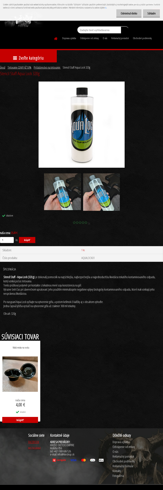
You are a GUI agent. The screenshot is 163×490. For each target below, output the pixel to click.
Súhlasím (151, 13)
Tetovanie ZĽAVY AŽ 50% (19, 67)
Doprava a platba (69, 38)
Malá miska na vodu (21, 347)
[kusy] (7, 240)
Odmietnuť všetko (129, 13)
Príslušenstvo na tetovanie (47, 67)
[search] (125, 31)
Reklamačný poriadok (120, 38)
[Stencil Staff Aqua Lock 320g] (82, 83)
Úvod (2, 67)
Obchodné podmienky (142, 38)
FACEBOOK (33, 442)
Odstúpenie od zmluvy (89, 38)
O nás (105, 38)
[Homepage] (56, 38)
